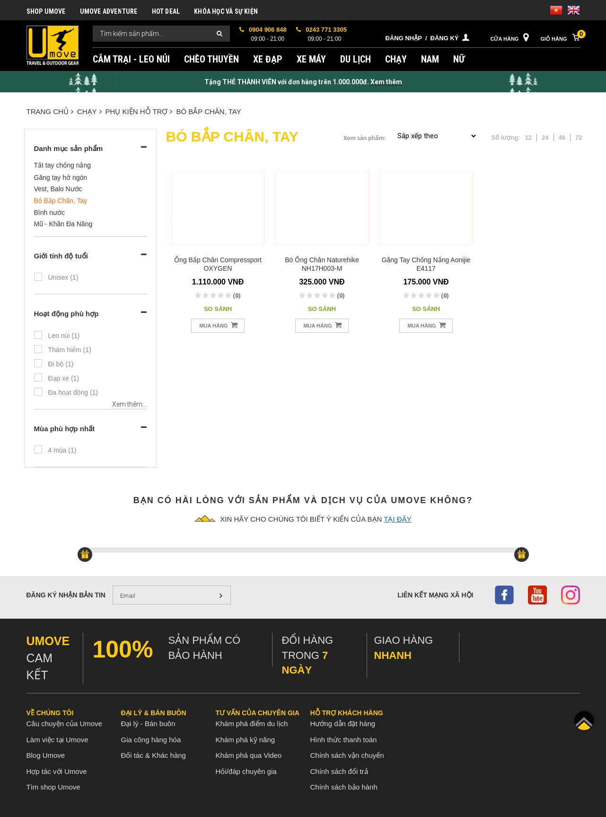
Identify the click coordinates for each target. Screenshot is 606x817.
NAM (430, 59)
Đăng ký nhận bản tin (65, 595)
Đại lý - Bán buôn (148, 723)
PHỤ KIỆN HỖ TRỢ (139, 111)
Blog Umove (45, 755)
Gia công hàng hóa (151, 740)
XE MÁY (311, 59)
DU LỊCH (355, 59)
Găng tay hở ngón (61, 177)
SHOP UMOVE (46, 11)
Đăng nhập (404, 38)
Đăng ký (444, 38)
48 (562, 137)
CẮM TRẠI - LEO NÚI (131, 59)
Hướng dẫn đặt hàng (343, 723)
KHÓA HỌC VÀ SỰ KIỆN (226, 11)
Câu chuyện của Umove (64, 723)
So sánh (218, 308)
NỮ (459, 59)
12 (528, 137)
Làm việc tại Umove (57, 740)
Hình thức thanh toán (343, 740)
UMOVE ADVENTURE (109, 11)
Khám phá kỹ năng (245, 740)
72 (578, 137)
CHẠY (396, 59)
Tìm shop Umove (53, 787)
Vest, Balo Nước (58, 189)
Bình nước (49, 212)
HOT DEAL (166, 11)
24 (545, 137)
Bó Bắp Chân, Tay (208, 111)
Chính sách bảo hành (344, 787)
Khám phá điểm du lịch (252, 723)
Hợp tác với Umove (56, 771)
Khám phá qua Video (249, 755)
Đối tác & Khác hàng (153, 755)
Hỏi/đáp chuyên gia (246, 771)
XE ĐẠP (267, 59)
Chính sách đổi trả (339, 771)
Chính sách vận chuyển (347, 755)
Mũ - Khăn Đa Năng (63, 224)
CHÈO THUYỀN (211, 59)
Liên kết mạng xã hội (435, 595)
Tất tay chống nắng (62, 165)
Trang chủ (49, 111)
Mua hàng (218, 325)
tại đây (397, 519)
